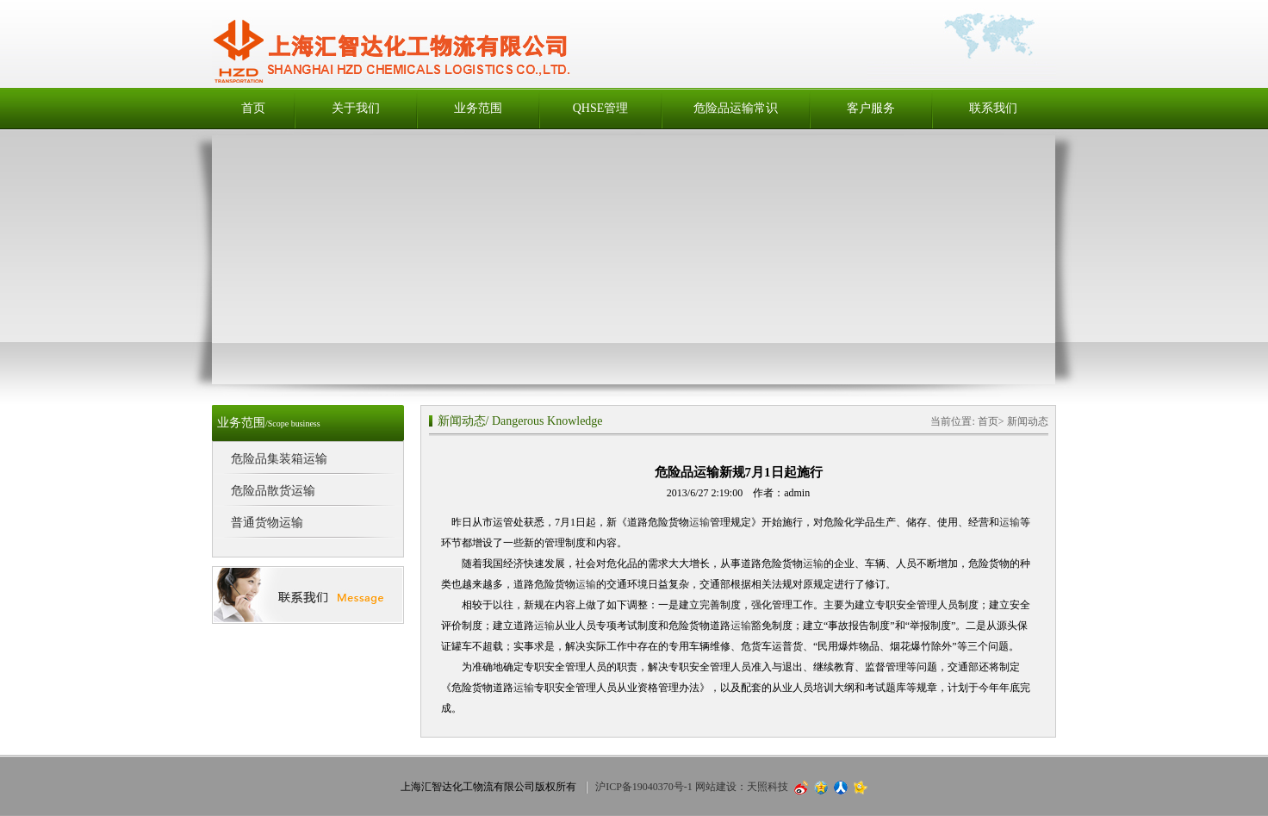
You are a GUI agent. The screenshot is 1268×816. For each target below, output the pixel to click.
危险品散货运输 (273, 490)
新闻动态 (462, 420)
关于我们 (356, 108)
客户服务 (871, 108)
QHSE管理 (601, 108)
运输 (699, 522)
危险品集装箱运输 (279, 458)
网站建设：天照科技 (741, 787)
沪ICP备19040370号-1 (644, 787)
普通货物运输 (267, 522)
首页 (253, 108)
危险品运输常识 (735, 108)
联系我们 (993, 108)
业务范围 (478, 108)
